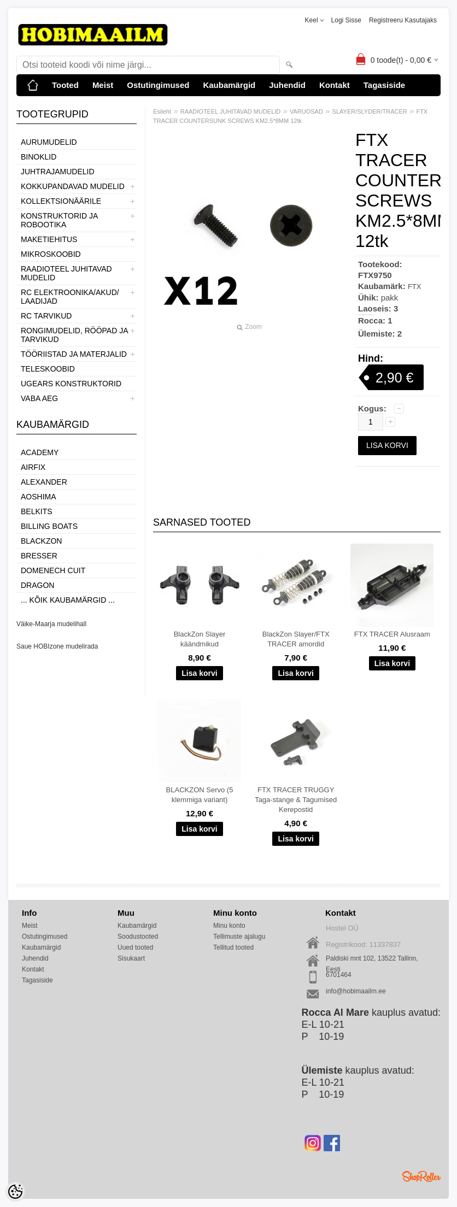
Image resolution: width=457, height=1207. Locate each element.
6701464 (338, 975)
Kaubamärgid (229, 85)
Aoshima (38, 496)
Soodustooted (138, 936)
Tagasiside (384, 85)
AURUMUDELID (49, 142)
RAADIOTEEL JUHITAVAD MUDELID (66, 273)
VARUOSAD (306, 111)
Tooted (65, 85)
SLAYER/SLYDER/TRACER (369, 111)
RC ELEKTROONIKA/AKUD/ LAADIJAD (70, 296)
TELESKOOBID (48, 368)
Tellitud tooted (233, 947)
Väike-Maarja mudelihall (51, 624)
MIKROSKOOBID (51, 254)
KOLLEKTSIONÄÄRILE (61, 201)
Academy (39, 452)
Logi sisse (346, 20)
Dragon (37, 585)
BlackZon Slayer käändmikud (200, 639)
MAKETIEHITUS (49, 239)
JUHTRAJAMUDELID (58, 171)
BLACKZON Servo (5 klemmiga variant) (199, 795)
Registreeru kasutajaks (403, 20)
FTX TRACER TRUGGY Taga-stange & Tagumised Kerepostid (296, 800)
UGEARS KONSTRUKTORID (71, 383)
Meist (102, 85)
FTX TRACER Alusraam (392, 634)
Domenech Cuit (53, 570)
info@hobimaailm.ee (356, 991)
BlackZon (41, 541)
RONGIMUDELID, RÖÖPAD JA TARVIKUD (74, 335)
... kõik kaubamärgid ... (68, 600)
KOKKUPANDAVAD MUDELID (73, 186)
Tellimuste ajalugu (239, 936)
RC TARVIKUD (46, 315)
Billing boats (49, 526)
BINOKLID (38, 156)
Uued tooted (135, 947)
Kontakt (334, 85)
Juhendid (287, 85)
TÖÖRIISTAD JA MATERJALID (74, 354)
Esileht (162, 111)
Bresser (39, 555)
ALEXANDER (44, 482)
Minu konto (229, 925)
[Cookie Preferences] (15, 1192)
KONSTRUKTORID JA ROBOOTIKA (59, 220)
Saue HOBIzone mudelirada (57, 646)
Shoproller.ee (421, 1176)
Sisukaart (131, 958)
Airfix (33, 467)
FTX (414, 286)
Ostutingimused (158, 85)
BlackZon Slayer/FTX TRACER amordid (296, 639)
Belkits (36, 511)
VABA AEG (39, 398)
